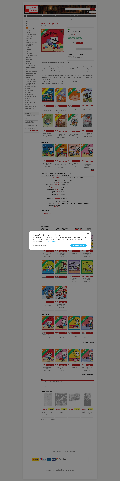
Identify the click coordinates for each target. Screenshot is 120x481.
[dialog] (60, 240)
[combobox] (88, 233)
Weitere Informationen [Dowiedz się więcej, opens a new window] (50, 241)
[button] (39, 245)
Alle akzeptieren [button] (78, 245)
